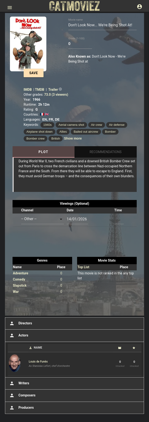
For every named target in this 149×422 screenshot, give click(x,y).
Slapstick (20, 285)
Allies (63, 131)
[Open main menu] (10, 7)
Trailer (55, 89)
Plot (43, 152)
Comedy (19, 279)
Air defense (117, 125)
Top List (83, 267)
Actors (18, 335)
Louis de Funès (38, 361)
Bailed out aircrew (86, 131)
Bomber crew (35, 138)
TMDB (39, 89)
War (16, 292)
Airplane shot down (39, 131)
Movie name (75, 19)
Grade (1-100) (76, 38)
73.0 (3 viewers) (56, 94)
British (55, 138)
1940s (47, 125)
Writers (19, 383)
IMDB (28, 89)
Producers (21, 407)
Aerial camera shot (71, 125)
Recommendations (106, 152)
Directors (20, 323)
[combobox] (42, 219)
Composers (22, 395)
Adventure (20, 273)
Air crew (96, 125)
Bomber (110, 131)
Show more (73, 138)
